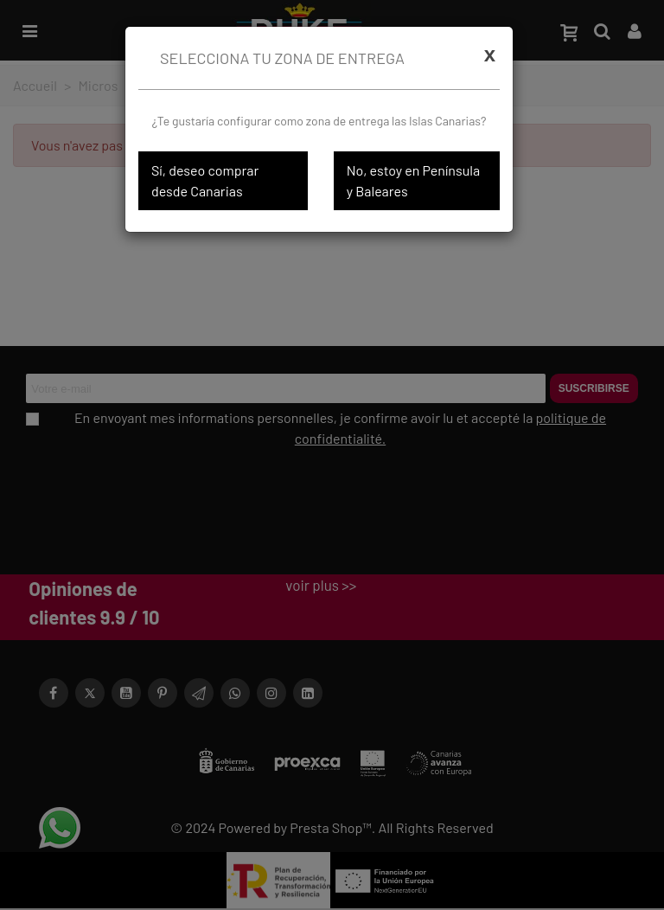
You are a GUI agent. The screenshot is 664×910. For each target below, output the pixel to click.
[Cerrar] (489, 54)
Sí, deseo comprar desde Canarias (205, 180)
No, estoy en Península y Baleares (413, 180)
